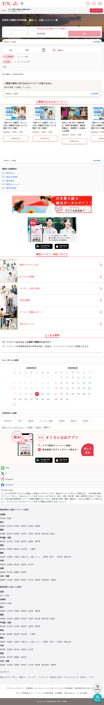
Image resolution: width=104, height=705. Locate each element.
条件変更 (97, 42)
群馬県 (16, 534)
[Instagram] (52, 479)
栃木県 (9, 534)
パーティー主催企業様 (44, 693)
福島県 (37, 526)
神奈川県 (45, 534)
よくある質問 (81, 693)
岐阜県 (2, 549)
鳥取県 (2, 564)
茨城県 (2, 534)
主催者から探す (55, 677)
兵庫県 (45, 557)
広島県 (23, 564)
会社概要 (58, 693)
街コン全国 (4, 595)
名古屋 (24, 549)
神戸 (51, 557)
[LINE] (52, 468)
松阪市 (31, 421)
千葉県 (30, 534)
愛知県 (16, 549)
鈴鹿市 (62, 421)
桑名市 (74, 421)
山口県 (30, 564)
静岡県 (9, 549)
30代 (7, 62)
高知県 (23, 572)
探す (84, 34)
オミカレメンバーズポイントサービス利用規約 (54, 688)
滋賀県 (2, 557)
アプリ (91, 677)
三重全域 (8, 56)
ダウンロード (96, 10)
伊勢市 (85, 421)
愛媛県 (16, 572)
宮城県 (16, 526)
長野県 (37, 541)
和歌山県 (67, 557)
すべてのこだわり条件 (22, 62)
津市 (20, 421)
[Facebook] (52, 485)
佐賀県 (9, 580)
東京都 (37, 534)
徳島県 (2, 572)
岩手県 (9, 526)
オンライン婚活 (22, 56)
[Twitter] (52, 473)
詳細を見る (15, 138)
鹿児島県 (45, 580)
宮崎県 (37, 580)
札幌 (9, 518)
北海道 (2, 518)
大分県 (30, 580)
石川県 (16, 541)
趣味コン (23, 677)
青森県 (2, 526)
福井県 (23, 541)
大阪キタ (24, 557)
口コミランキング (71, 677)
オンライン (32, 677)
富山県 (9, 541)
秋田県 (23, 526)
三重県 (32, 549)
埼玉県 (23, 534)
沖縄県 (53, 580)
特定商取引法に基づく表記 (85, 688)
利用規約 (29, 688)
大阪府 (16, 557)
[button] (88, 3)
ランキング (43, 677)
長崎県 (16, 580)
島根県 (9, 564)
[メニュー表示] (100, 3)
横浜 (52, 534)
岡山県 (16, 564)
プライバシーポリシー (15, 688)
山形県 (30, 526)
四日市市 (8, 421)
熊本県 (23, 580)
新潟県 (2, 541)
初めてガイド (5, 677)
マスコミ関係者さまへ (25, 693)
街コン (15, 677)
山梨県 (30, 541)
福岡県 (2, 580)
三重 (21, 3)
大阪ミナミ (34, 557)
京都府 (9, 557)
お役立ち (83, 677)
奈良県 (59, 557)
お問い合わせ (69, 693)
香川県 (9, 572)
